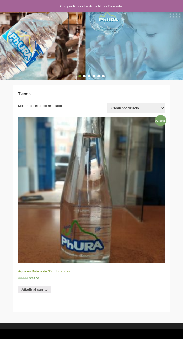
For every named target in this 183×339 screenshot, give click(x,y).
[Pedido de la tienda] (136, 108)
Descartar (115, 6)
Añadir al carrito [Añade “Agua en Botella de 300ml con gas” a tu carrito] (34, 290)
